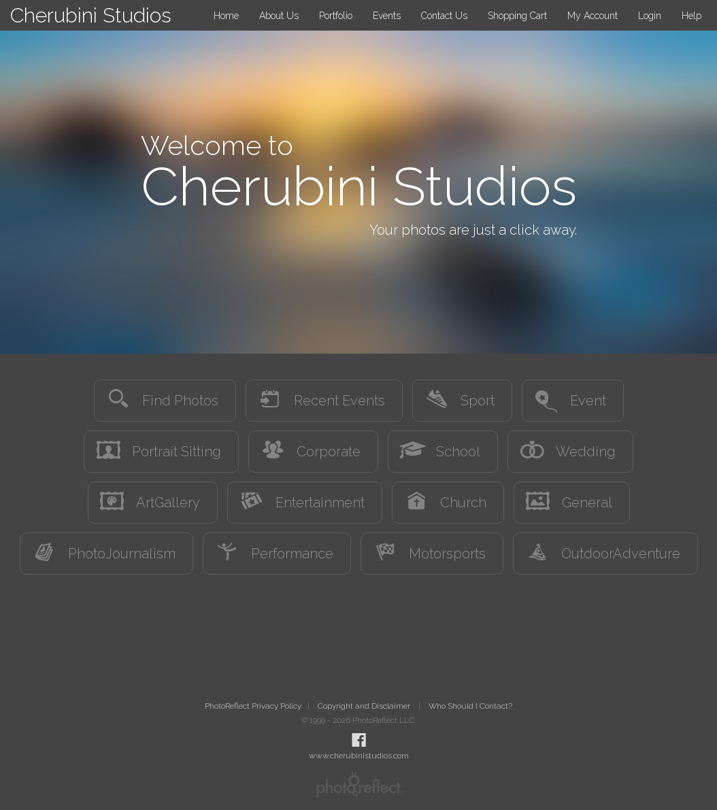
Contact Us (444, 15)
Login (649, 15)
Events (387, 15)
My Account (592, 15)
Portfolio (335, 15)
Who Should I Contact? (470, 706)
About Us (279, 15)
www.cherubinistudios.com (359, 755)
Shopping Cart (517, 15)
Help (691, 15)
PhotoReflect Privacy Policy (253, 706)
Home (226, 15)
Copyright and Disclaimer (365, 706)
